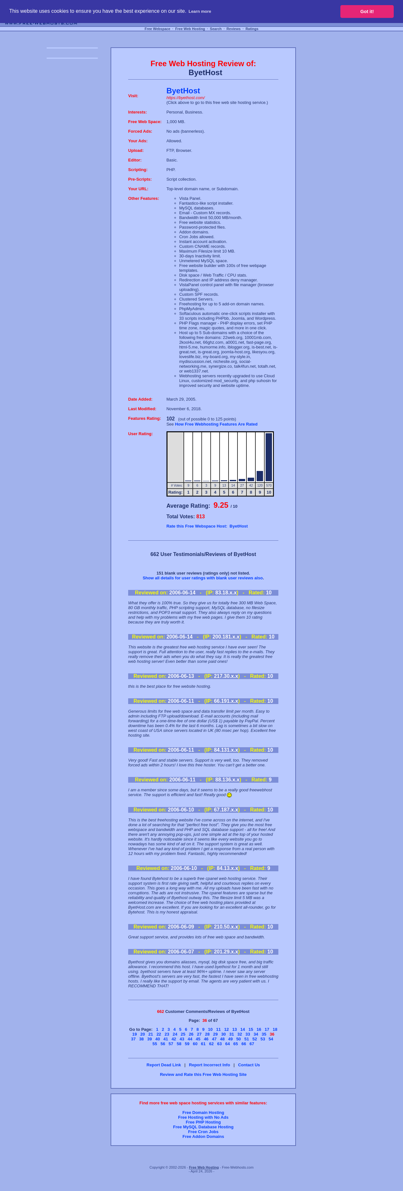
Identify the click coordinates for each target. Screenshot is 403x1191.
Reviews (234, 29)
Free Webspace (157, 29)
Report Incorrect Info (209, 1064)
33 (247, 1034)
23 (167, 1034)
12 (226, 1029)
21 (150, 1034)
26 (191, 1034)
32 (239, 1034)
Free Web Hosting (190, 29)
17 (267, 1029)
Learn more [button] (200, 11)
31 (231, 1034)
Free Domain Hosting (203, 1112)
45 (198, 1039)
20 (142, 1034)
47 (214, 1039)
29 (215, 1034)
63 (219, 1043)
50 (238, 1039)
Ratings (251, 29)
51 (246, 1039)
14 (242, 1029)
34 (255, 1034)
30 (223, 1034)
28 (207, 1034)
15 (250, 1029)
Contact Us (249, 1064)
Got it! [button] (367, 11)
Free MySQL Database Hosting (203, 1126)
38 (141, 1039)
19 (134, 1034)
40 (157, 1039)
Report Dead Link (164, 1064)
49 (230, 1039)
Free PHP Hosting (203, 1122)
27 (199, 1034)
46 (206, 1039)
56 (162, 1043)
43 (182, 1039)
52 (254, 1039)
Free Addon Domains (203, 1136)
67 (252, 1043)
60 (195, 1043)
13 (234, 1029)
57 (171, 1043)
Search (216, 29)
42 (174, 1039)
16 (259, 1029)
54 (270, 1039)
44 (190, 1039)
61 (203, 1043)
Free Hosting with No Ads (203, 1117)
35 (264, 1034)
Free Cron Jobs (203, 1131)
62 (211, 1043)
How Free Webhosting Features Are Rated (216, 424)
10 (210, 1029)
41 (165, 1039)
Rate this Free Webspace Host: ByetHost (207, 526)
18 (275, 1029)
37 (133, 1039)
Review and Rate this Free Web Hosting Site (203, 1074)
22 (159, 1034)
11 (218, 1029)
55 (154, 1043)
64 (227, 1043)
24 (175, 1034)
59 (187, 1043)
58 (179, 1043)
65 (235, 1043)
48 (222, 1039)
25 (183, 1034)
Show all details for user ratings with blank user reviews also (203, 578)
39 (149, 1039)
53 (262, 1039)
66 (243, 1043)
